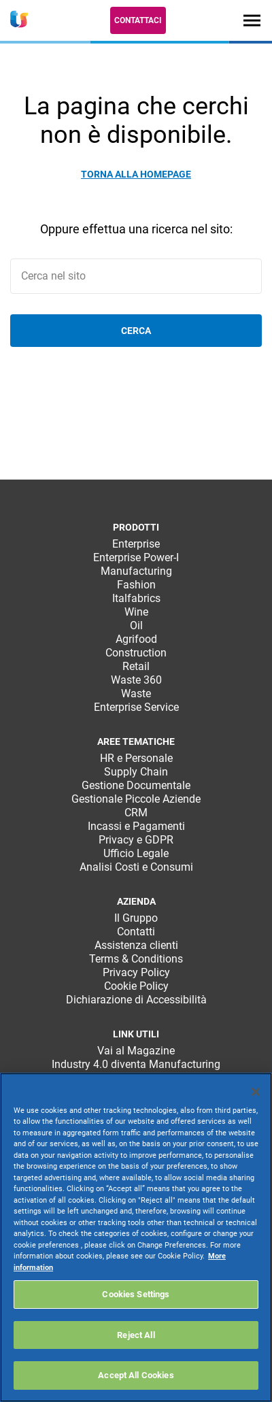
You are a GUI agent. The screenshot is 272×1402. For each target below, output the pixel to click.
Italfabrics (136, 598)
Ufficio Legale (136, 853)
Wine (136, 611)
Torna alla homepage (136, 174)
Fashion (136, 584)
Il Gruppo (136, 918)
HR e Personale (136, 758)
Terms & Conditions (136, 958)
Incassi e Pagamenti (136, 826)
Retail (136, 666)
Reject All (135, 1335)
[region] (136, 1237)
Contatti (136, 931)
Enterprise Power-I (136, 557)
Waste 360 (136, 679)
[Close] (256, 1092)
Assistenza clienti (136, 945)
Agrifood (136, 639)
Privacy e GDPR (136, 839)
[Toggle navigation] (251, 20)
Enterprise (136, 543)
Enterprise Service (136, 707)
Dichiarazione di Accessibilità (136, 999)
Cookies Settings (135, 1294)
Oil (136, 625)
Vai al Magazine (136, 1050)
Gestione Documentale (136, 785)
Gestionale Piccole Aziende (136, 798)
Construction (136, 652)
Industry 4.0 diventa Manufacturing (136, 1064)
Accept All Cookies (135, 1375)
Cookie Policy (136, 986)
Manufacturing (136, 571)
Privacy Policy (136, 972)
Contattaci (138, 20)
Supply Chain (136, 771)
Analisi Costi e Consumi (136, 867)
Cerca (136, 330)
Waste (136, 693)
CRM (136, 812)
